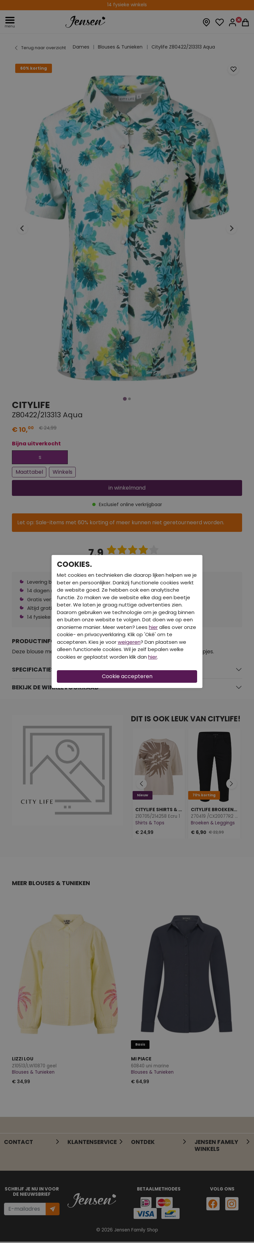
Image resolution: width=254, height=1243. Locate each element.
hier (153, 627)
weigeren (129, 642)
